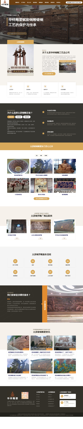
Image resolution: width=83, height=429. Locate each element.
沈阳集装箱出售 (51, 401)
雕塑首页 (17, 2)
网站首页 (38, 394)
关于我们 (23, 2)
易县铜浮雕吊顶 (18, 175)
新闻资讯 (53, 2)
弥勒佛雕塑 (65, 175)
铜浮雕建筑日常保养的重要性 (15, 352)
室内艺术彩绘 (41, 194)
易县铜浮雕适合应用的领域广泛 (40, 375)
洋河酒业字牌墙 (13, 235)
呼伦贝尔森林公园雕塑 (41, 175)
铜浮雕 (46, 155)
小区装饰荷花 (18, 194)
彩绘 (37, 155)
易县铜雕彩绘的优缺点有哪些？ (63, 375)
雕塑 (41, 155)
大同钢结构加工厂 (51, 406)
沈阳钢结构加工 (51, 403)
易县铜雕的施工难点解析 (14, 375)
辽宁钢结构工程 (51, 399)
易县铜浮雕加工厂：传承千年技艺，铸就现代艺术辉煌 (65, 352)
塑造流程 (47, 2)
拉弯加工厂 (50, 396)
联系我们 (58, 2)
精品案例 (35, 2)
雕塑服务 (41, 2)
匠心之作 (29, 2)
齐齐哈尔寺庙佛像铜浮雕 (62, 235)
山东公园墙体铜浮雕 (37, 235)
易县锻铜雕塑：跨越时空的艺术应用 (41, 352)
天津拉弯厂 (50, 394)
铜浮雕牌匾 (65, 194)
